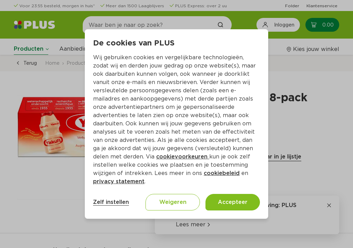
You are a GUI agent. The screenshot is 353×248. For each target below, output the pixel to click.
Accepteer (233, 202)
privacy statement (118, 181)
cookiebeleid (222, 173)
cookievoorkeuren (182, 156)
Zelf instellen (111, 202)
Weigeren (172, 202)
